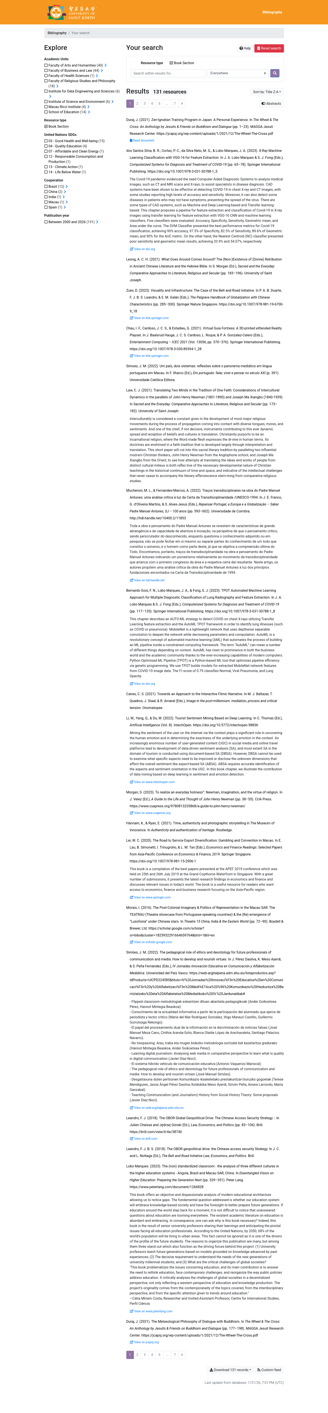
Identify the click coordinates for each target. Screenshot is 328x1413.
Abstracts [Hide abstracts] (271, 104)
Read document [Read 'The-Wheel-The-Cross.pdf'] (142, 140)
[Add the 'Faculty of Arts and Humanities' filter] (72, 65)
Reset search (269, 48)
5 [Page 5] (159, 104)
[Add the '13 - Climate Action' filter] (63, 167)
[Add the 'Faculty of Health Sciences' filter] (69, 76)
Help (245, 48)
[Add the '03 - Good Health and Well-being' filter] (73, 141)
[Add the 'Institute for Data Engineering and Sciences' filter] (82, 91)
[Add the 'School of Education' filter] (64, 112)
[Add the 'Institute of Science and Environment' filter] (77, 102)
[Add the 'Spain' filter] (53, 207)
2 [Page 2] (137, 104)
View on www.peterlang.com (151, 1311)
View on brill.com (143, 1138)
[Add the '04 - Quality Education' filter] (65, 146)
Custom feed (269, 1370)
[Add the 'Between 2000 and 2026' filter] (67, 222)
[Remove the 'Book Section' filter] (184, 63)
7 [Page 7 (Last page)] (175, 104)
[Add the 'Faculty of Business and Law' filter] (70, 70)
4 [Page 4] (152, 104)
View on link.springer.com (149, 318)
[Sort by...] (267, 92)
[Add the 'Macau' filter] (54, 202)
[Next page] (182, 104)
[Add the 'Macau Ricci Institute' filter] (65, 107)
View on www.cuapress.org (150, 813)
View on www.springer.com (150, 897)
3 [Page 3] (145, 104)
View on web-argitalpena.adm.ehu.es (157, 1107)
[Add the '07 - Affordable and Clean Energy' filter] (74, 151)
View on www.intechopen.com (152, 782)
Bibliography (272, 12)
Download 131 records (229, 1370)
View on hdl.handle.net (147, 580)
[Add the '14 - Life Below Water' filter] (65, 172)
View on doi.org (142, 249)
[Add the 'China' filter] (53, 192)
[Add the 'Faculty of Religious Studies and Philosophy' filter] (82, 81)
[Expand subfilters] (105, 65)
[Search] (274, 73)
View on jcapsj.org (144, 1342)
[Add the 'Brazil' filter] (53, 186)
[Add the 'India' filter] (52, 197)
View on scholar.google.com (151, 942)
